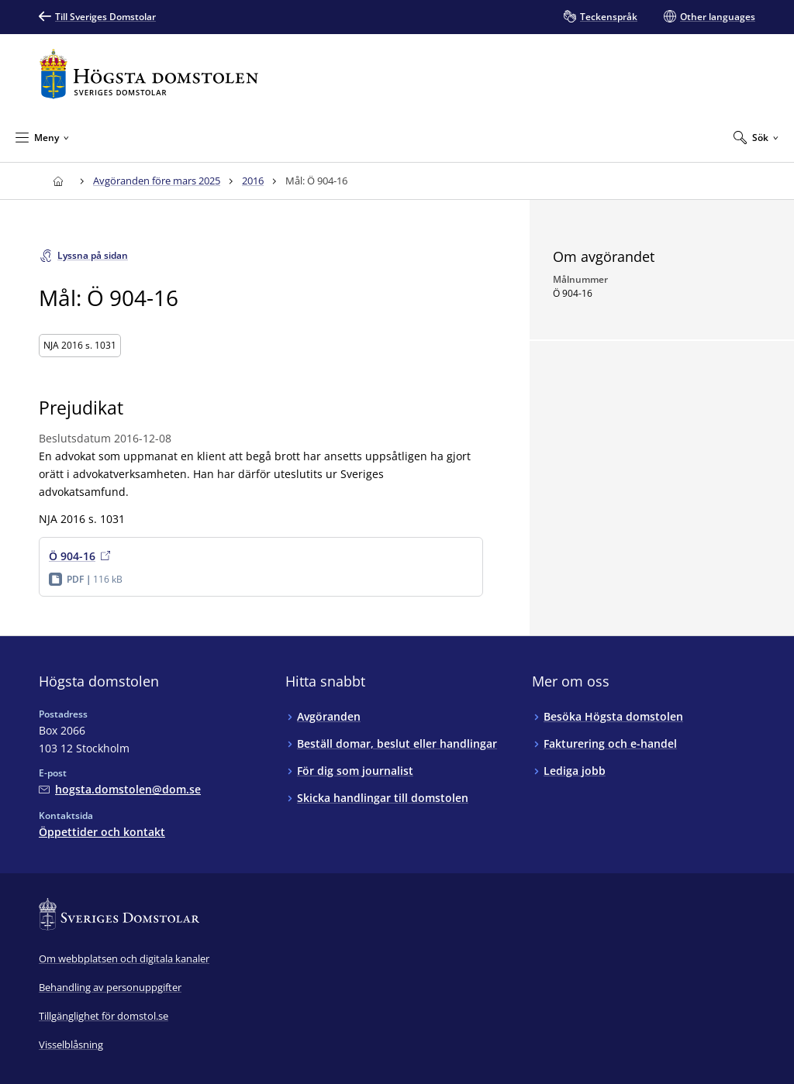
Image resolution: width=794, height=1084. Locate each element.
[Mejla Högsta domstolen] (120, 789)
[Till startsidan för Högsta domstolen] (149, 74)
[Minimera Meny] (42, 137)
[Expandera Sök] (756, 137)
